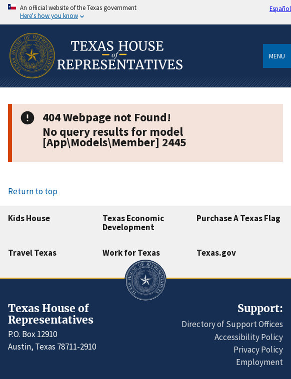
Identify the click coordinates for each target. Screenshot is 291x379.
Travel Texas (32, 252)
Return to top (33, 191)
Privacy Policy (258, 349)
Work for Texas (131, 252)
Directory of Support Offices (232, 324)
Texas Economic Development (133, 223)
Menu (277, 55)
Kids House (29, 218)
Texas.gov (216, 252)
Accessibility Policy (248, 337)
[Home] (95, 84)
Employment (259, 362)
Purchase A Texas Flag (238, 218)
